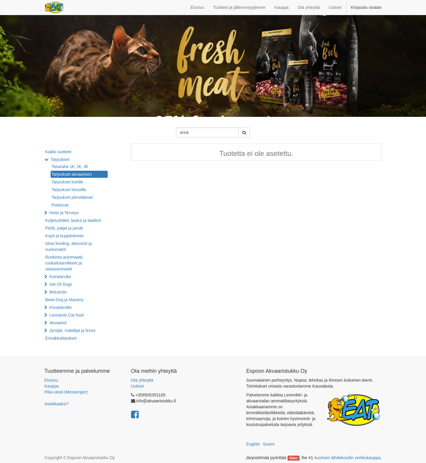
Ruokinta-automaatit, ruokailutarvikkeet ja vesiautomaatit (64, 263)
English (253, 444)
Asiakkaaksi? (56, 403)
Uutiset (137, 386)
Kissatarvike (60, 307)
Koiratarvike (60, 276)
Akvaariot (58, 322)
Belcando (58, 292)
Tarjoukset (60, 159)
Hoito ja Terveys (64, 212)
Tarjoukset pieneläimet (72, 197)
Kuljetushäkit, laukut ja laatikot (73, 220)
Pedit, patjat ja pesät (64, 228)
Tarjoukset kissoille (68, 189)
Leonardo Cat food (66, 315)
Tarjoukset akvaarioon (71, 174)
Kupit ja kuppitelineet (64, 235)
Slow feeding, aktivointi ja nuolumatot (68, 246)
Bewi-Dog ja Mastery (64, 299)
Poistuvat (60, 205)
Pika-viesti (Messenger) (66, 392)
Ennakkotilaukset (61, 338)
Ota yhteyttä (142, 380)
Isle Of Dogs (60, 284)
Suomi (269, 444)
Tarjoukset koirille (67, 182)
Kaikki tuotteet (58, 151)
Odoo (293, 458)
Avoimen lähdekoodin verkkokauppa (347, 457)
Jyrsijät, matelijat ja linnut (72, 330)
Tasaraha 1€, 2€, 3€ (69, 166)
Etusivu (51, 380)
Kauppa (51, 386)
